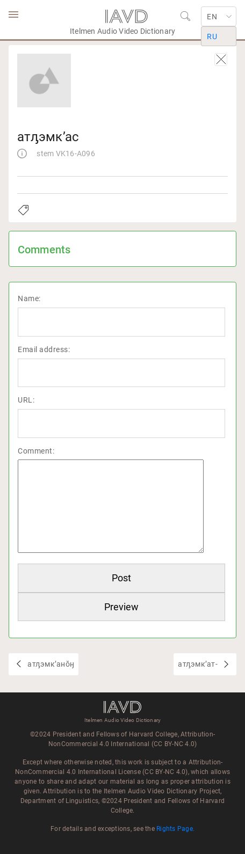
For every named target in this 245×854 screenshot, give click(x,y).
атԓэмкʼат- (198, 664)
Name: (29, 298)
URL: (26, 400)
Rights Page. (175, 829)
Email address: (44, 349)
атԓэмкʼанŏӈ (50, 664)
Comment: (36, 451)
